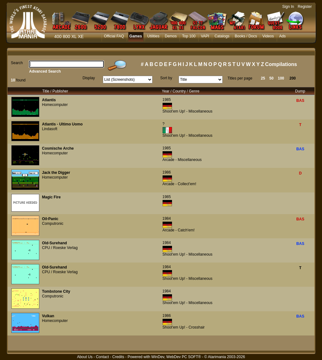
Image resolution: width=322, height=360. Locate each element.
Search (17, 63)
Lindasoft (50, 129)
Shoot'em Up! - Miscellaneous (188, 111)
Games (135, 36)
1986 (167, 172)
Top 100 (189, 36)
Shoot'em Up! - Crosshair (184, 327)
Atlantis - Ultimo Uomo (62, 124)
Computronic (53, 223)
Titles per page (240, 78)
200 (293, 78)
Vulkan (48, 316)
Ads (282, 36)
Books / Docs (246, 36)
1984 (167, 218)
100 (281, 78)
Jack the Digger (56, 172)
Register (305, 6)
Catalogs (221, 36)
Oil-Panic (50, 219)
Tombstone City (56, 291)
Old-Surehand (54, 243)
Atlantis (49, 100)
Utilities (153, 36)
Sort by (166, 78)
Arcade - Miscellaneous (182, 160)
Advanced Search (45, 71)
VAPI (205, 36)
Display (89, 78)
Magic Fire (51, 197)
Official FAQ (114, 36)
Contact (102, 357)
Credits (118, 357)
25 (263, 78)
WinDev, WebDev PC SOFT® (176, 357)
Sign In (288, 6)
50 (271, 78)
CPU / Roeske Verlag (60, 248)
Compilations (281, 64)
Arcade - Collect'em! (180, 184)
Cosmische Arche (58, 148)
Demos (171, 36)
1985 (167, 99)
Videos (268, 36)
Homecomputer (55, 104)
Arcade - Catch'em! (179, 230)
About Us (84, 357)
